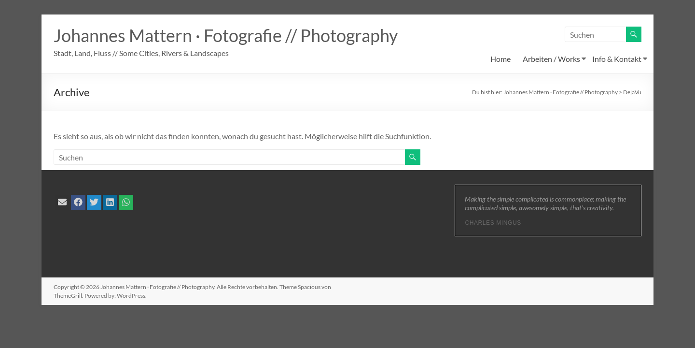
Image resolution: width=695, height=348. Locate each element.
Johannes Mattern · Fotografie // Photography (226, 35)
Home (500, 58)
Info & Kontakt (616, 58)
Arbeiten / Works (551, 58)
